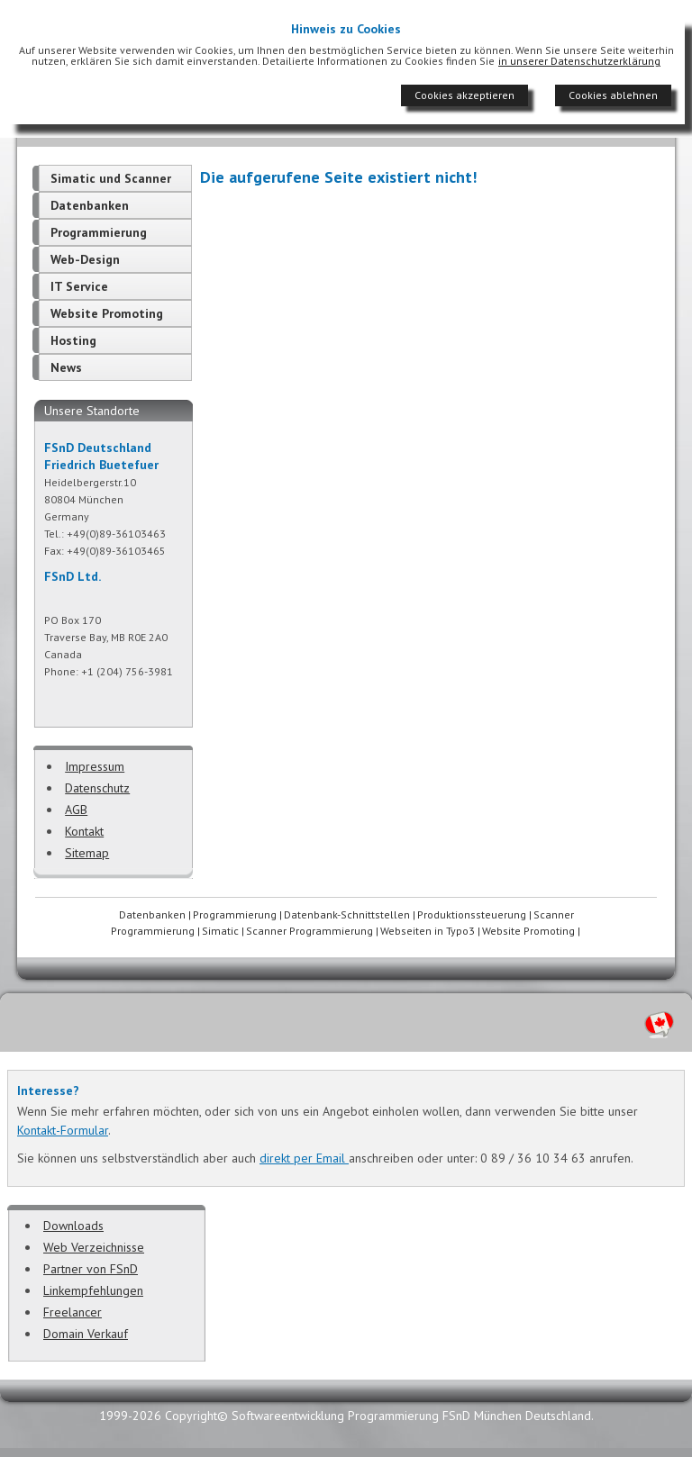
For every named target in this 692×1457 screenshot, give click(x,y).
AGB (76, 809)
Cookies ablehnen (613, 95)
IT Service (79, 286)
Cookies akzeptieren (464, 95)
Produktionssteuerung (471, 914)
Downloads (73, 1225)
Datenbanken (89, 205)
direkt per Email (304, 1158)
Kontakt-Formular (62, 1130)
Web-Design (85, 259)
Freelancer (72, 1312)
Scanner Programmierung (309, 930)
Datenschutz (97, 788)
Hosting (73, 340)
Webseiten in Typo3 (427, 930)
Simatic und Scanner (110, 178)
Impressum (94, 766)
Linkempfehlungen (93, 1290)
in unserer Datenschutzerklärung (579, 61)
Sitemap (87, 853)
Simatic (220, 930)
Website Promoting (106, 313)
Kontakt (84, 831)
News (66, 367)
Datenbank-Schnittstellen (347, 914)
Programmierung (98, 232)
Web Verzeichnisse (93, 1247)
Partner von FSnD (90, 1269)
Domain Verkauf (85, 1334)
